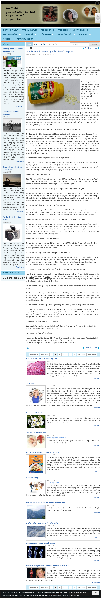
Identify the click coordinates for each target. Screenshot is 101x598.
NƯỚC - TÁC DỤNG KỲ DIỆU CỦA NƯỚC (42, 523)
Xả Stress (30, 383)
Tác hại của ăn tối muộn (36, 433)
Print (27, 348)
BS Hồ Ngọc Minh (53, 483)
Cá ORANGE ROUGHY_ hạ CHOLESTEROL (43, 452)
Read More (20, 106)
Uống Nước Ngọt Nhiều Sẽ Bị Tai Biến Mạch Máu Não (47, 566)
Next (95, 48)
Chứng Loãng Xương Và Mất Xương (40, 543)
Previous (88, 48)
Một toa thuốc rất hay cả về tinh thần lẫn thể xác (45, 503)
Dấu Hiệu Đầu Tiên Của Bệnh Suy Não (41, 359)
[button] (12, 34)
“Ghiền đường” (32, 478)
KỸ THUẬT (6, 44)
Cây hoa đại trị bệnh (34, 413)
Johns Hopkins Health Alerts (56, 438)
